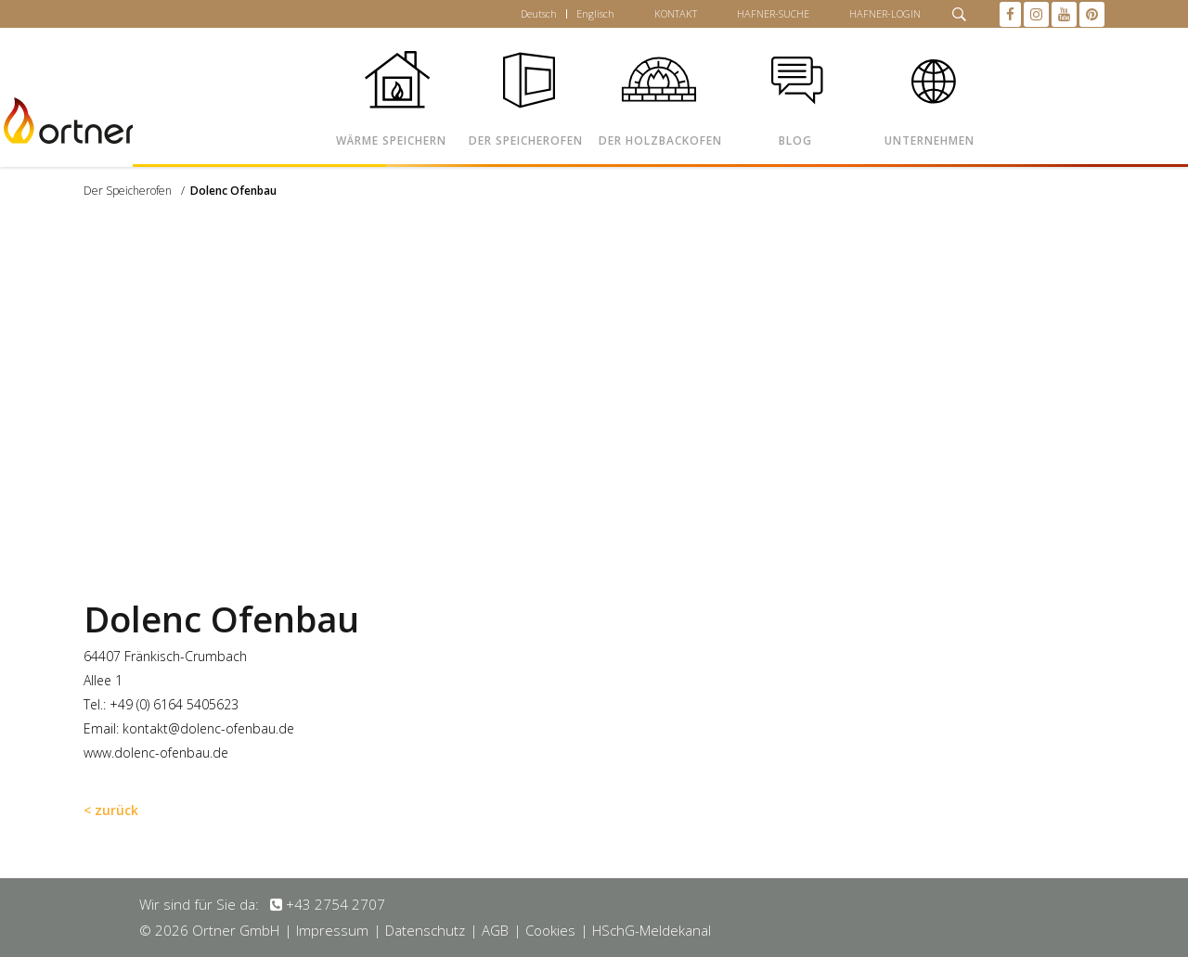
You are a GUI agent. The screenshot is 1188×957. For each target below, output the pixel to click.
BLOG (795, 140)
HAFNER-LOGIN (885, 13)
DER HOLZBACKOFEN (660, 140)
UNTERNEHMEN (930, 140)
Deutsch (539, 13)
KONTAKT (675, 13)
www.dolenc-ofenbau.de (156, 752)
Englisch (595, 13)
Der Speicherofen (128, 190)
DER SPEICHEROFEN (526, 140)
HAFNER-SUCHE (773, 13)
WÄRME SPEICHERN (391, 140)
